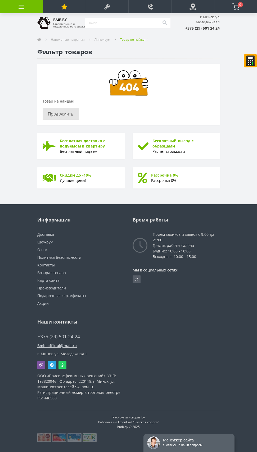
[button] (202, 28)
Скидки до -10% (76, 175)
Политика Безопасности (59, 257)
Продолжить (61, 114)
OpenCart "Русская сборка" (138, 422)
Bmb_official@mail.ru (57, 345)
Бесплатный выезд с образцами (172, 143)
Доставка (45, 234)
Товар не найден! (133, 39)
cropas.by (137, 417)
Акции (43, 303)
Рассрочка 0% (165, 175)
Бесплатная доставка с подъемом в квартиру (82, 143)
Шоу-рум (45, 242)
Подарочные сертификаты (61, 295)
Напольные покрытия (68, 39)
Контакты (46, 264)
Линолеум (102, 39)
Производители (51, 287)
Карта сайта (48, 280)
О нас (42, 249)
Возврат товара (51, 272)
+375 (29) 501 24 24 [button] (59, 337)
